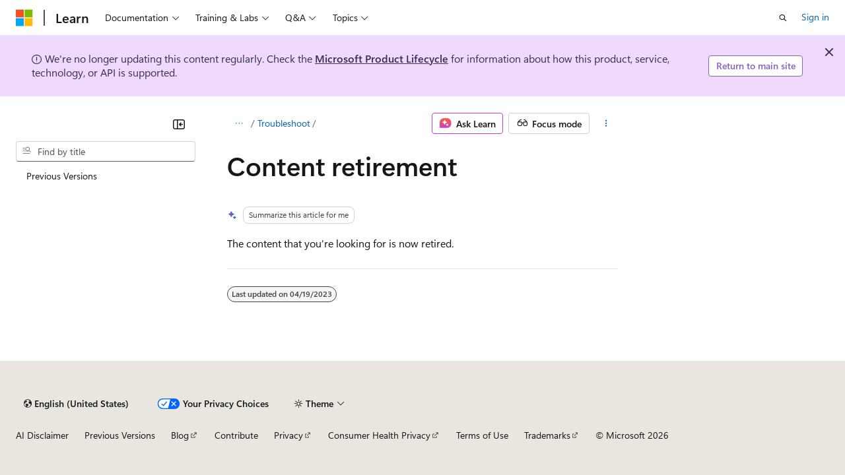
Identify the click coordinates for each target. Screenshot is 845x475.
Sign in (815, 17)
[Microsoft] (24, 17)
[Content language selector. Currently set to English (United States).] (76, 403)
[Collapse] (178, 124)
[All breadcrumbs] (238, 123)
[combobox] (105, 151)
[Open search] (783, 18)
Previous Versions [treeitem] (61, 176)
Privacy (288, 435)
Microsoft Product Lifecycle (381, 58)
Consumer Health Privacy (379, 435)
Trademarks (547, 435)
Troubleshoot (283, 123)
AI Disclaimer (42, 435)
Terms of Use (482, 435)
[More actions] (606, 123)
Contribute (236, 435)
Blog (180, 435)
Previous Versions (119, 435)
